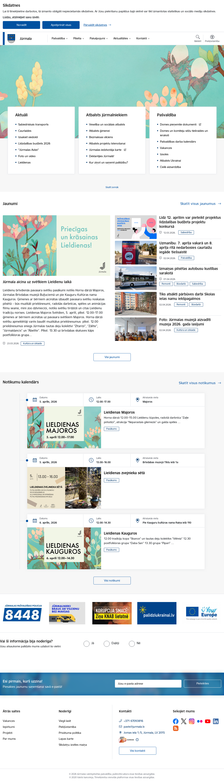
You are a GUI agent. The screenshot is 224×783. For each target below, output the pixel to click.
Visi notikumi (112, 580)
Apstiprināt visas (61, 25)
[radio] (89, 643)
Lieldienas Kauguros (120, 533)
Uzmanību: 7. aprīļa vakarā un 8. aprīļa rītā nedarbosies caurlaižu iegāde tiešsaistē (186, 247)
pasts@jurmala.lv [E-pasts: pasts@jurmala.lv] (134, 726)
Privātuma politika (70, 733)
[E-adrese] (126, 740)
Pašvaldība (166, 114)
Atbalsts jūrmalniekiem (106, 114)
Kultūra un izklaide (32, 343)
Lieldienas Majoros (119, 412)
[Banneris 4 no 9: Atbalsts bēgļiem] (156, 613)
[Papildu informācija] (137, 739)
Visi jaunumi (112, 357)
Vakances (9, 721)
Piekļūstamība (67, 727)
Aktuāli (21, 114)
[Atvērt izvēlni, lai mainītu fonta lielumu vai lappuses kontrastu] (212, 39)
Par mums (9, 739)
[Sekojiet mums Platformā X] (184, 721)
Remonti (166, 283)
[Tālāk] (213, 613)
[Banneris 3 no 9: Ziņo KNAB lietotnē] (111, 613)
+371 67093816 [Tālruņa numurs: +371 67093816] (133, 721)
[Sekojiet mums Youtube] (208, 721)
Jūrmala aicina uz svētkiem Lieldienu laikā (37, 282)
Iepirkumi (9, 727)
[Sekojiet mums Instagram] (192, 721)
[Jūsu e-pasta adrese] (148, 684)
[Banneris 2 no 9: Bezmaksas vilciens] (67, 613)
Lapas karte (66, 739)
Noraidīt (21, 25)
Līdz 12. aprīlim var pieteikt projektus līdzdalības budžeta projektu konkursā (190, 222)
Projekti (7, 733)
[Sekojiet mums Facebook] (175, 721)
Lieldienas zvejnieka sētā (124, 473)
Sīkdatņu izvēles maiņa (73, 744)
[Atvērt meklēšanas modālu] (197, 39)
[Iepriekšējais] (11, 613)
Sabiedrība (186, 232)
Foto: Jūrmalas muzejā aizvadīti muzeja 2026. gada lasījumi (185, 321)
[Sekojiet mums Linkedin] (216, 721)
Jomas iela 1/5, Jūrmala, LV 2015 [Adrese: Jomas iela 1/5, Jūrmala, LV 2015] (144, 732)
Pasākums (111, 428)
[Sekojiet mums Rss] (175, 728)
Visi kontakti (137, 750)
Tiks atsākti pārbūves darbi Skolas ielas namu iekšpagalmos (187, 296)
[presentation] (31, 659)
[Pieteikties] (202, 684)
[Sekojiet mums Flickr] (200, 721)
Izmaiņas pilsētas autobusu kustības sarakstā (188, 270)
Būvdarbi (181, 283)
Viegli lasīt (65, 721)
